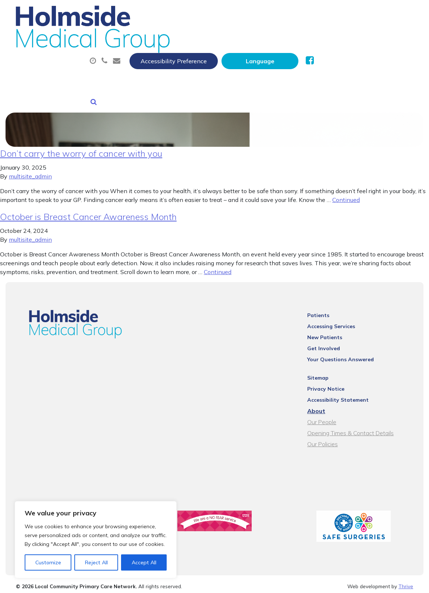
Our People (328, 414)
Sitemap (324, 370)
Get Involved (330, 341)
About (135, 36)
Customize (48, 562)
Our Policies (329, 436)
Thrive (405, 582)
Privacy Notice (332, 381)
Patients (325, 308)
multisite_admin (30, 169)
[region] (96, 539)
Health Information (214, 62)
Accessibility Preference (273, 13)
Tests (375, 36)
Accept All (144, 562)
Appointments (195, 36)
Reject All (96, 562)
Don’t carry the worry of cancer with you (81, 146)
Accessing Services (338, 319)
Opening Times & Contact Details (357, 425)
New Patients (141, 62)
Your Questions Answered (347, 352)
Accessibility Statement (344, 392)
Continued (346, 192)
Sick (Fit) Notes (324, 36)
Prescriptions (261, 36)
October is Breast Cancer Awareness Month (88, 209)
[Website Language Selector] (359, 14)
